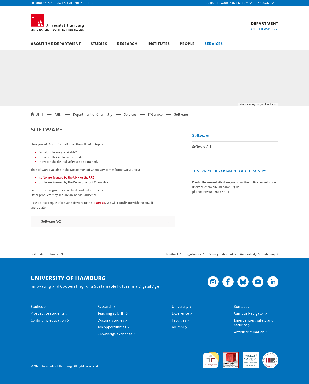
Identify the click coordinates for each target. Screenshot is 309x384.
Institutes (158, 43)
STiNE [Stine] (91, 3)
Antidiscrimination (249, 332)
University (180, 306)
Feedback (172, 254)
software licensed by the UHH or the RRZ (66, 177)
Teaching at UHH (111, 313)
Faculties (179, 320)
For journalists (41, 3)
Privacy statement (220, 254)
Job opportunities (112, 327)
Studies (99, 43)
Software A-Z (201, 146)
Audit (226, 354)
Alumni (178, 327)
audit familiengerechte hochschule (211, 358)
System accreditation (270, 356)
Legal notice (193, 254)
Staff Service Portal (70, 3)
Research (127, 43)
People (187, 43)
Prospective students (47, 313)
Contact (240, 306)
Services (213, 43)
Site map (269, 254)
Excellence (180, 313)
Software (200, 135)
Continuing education (48, 320)
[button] (228, 3)
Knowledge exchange (115, 334)
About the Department (56, 43)
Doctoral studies (111, 320)
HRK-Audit (250, 354)
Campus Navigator (249, 313)
